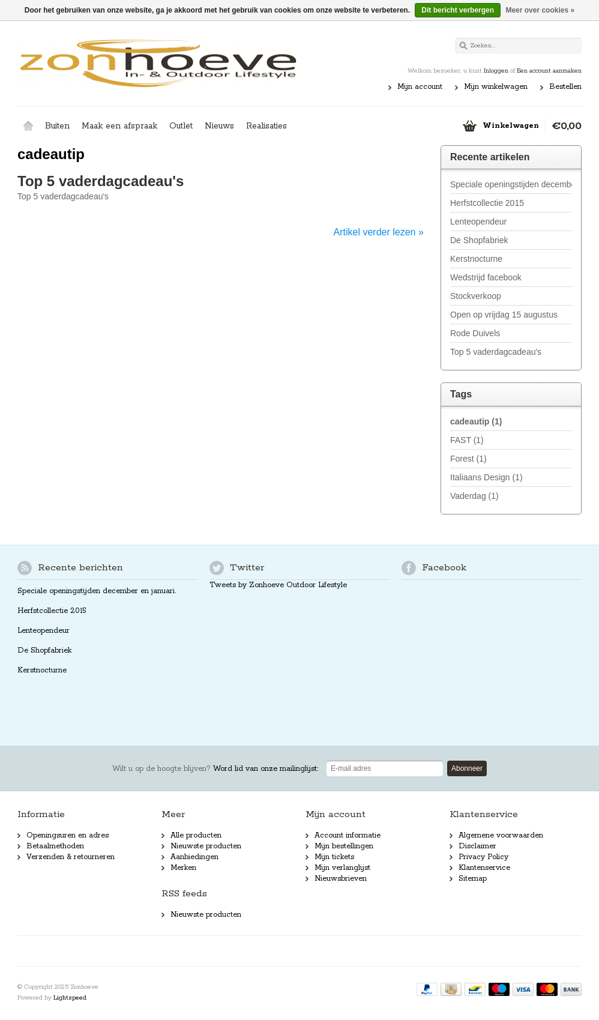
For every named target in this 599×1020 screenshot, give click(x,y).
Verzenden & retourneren (70, 857)
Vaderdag (474, 496)
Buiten (57, 126)
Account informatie (348, 835)
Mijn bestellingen (344, 846)
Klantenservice (484, 867)
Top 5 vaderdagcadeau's (100, 181)
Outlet (181, 126)
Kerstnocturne (476, 259)
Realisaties (266, 126)
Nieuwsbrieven (341, 878)
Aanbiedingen (194, 857)
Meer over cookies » (539, 10)
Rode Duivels (475, 333)
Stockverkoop (475, 296)
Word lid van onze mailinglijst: (215, 768)
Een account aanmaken (549, 71)
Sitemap (473, 878)
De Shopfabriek (479, 240)
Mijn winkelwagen (496, 86)
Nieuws (219, 126)
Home (28, 126)
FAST (467, 440)
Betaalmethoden (55, 846)
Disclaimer (477, 846)
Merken (183, 867)
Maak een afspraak (119, 126)
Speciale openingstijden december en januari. (511, 184)
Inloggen (496, 71)
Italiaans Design (486, 477)
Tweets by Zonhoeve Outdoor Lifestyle (278, 585)
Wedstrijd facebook (486, 277)
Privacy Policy (483, 857)
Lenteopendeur (478, 221)
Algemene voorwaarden (501, 835)
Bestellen (565, 86)
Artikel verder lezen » (379, 232)
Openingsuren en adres (67, 835)
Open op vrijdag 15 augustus (504, 314)
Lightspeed (69, 998)
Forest (468, 458)
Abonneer (467, 768)
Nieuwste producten (205, 846)
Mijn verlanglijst (342, 867)
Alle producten (195, 835)
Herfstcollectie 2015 (487, 203)
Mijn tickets (334, 857)
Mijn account (419, 86)
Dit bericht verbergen (457, 10)
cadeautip (476, 421)
